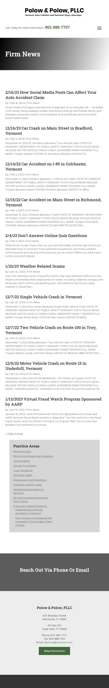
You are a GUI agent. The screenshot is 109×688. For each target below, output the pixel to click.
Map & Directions (54, 650)
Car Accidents (21, 461)
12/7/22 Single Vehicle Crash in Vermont (43, 296)
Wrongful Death (22, 475)
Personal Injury (22, 451)
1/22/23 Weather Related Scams (35, 266)
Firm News (33, 103)
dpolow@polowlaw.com (58, 642)
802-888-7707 (57, 27)
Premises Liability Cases (27, 484)
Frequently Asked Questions (30, 506)
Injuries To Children (24, 465)
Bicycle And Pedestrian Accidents (33, 456)
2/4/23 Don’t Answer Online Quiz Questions (46, 235)
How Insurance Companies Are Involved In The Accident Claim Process (33, 522)
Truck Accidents (23, 470)
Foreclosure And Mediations (30, 480)
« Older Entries (14, 434)
